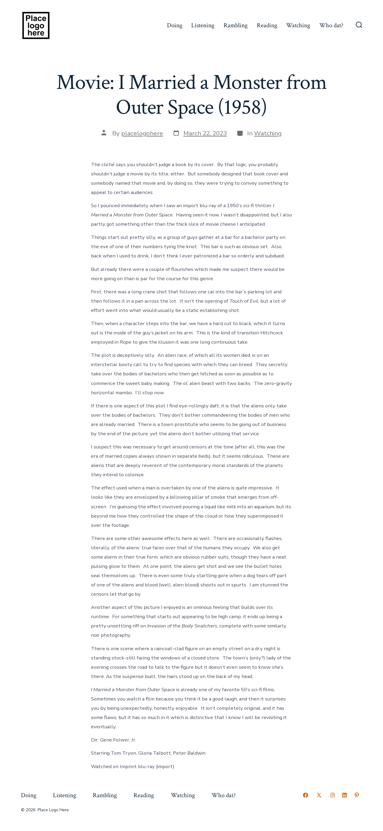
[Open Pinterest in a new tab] (356, 795)
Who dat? (331, 25)
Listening (203, 25)
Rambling (236, 25)
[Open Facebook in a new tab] (305, 795)
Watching (298, 25)
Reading (267, 25)
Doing (175, 25)
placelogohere (142, 133)
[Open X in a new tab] (319, 795)
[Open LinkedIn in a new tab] (344, 795)
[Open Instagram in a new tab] (332, 795)
